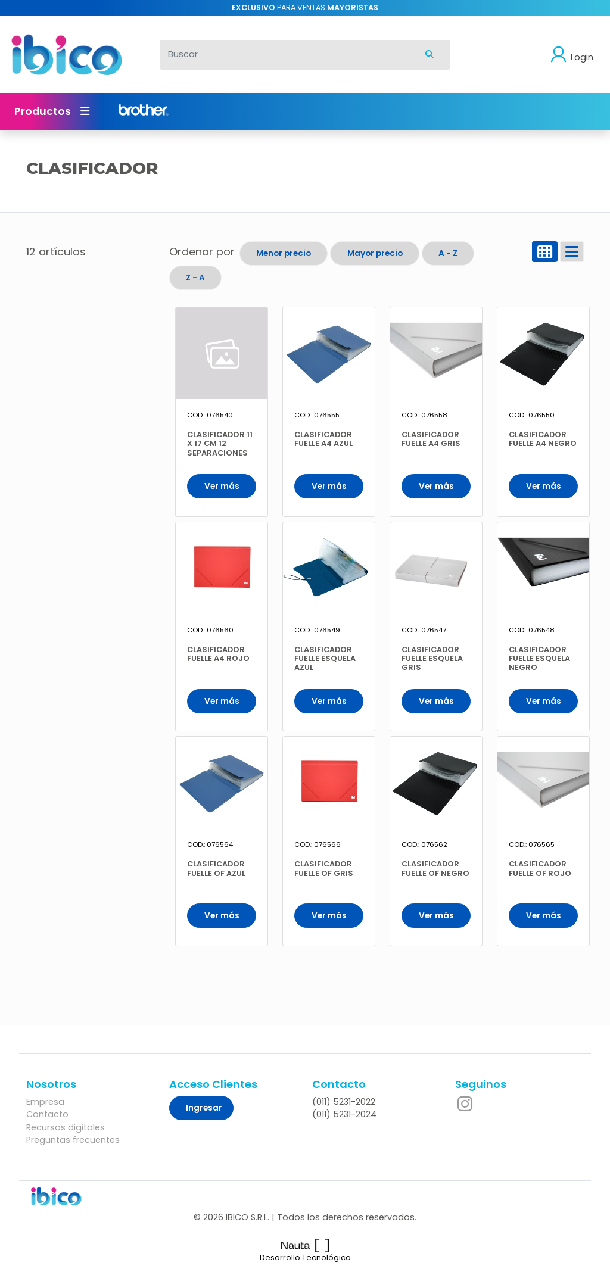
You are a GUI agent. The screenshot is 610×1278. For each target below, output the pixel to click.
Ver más (221, 486)
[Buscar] (284, 55)
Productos (51, 111)
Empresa (45, 1102)
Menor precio (283, 253)
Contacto (47, 1114)
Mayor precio (375, 253)
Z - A (195, 277)
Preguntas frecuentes (73, 1140)
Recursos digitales (65, 1127)
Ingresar (204, 1108)
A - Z (448, 253)
